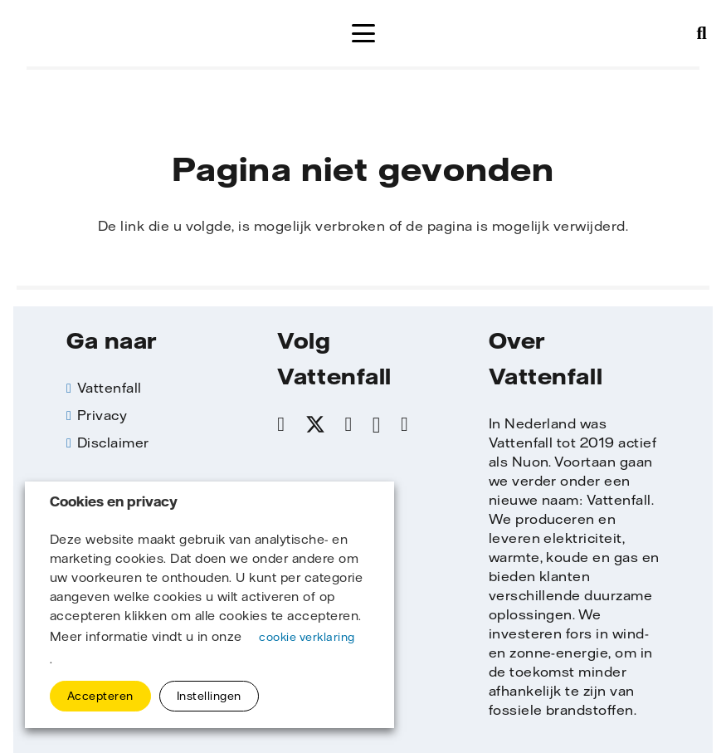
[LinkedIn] (349, 424)
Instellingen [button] (209, 695)
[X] (315, 425)
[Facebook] (281, 424)
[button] (363, 33)
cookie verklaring (306, 636)
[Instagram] (377, 425)
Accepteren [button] (100, 695)
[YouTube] (404, 424)
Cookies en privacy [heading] (114, 502)
